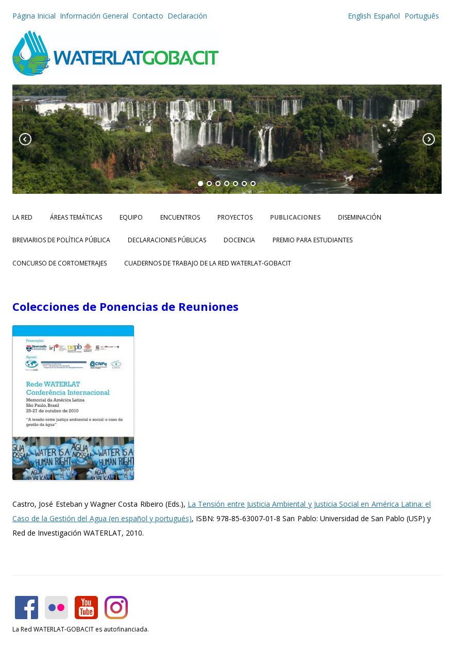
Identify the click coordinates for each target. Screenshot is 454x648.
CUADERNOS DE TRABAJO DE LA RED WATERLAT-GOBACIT (207, 263)
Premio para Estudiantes (312, 240)
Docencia (239, 240)
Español (387, 16)
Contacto (147, 16)
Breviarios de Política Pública (61, 240)
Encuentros (180, 217)
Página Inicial (34, 16)
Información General (94, 16)
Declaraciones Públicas (167, 240)
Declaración (187, 16)
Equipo (131, 217)
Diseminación (359, 217)
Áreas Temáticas (76, 217)
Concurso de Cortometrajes (59, 263)
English (359, 16)
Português (420, 16)
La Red (22, 217)
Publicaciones (295, 217)
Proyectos (235, 217)
